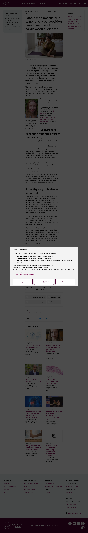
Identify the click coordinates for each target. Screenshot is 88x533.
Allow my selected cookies (44, 282)
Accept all (65, 282)
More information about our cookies (24, 273)
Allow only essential (23, 282)
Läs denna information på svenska (23, 275)
